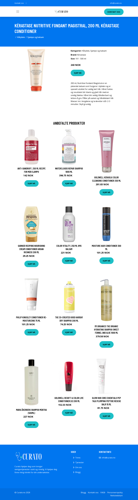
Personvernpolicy (115, 492)
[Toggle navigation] (18, 11)
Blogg (78, 472)
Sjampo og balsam (35, 37)
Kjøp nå (77, 73)
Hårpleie (21, 37)
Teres (77, 457)
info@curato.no (116, 3)
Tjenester (79, 462)
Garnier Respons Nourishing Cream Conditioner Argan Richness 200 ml (31, 249)
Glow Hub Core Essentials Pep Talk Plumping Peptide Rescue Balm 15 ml (106, 401)
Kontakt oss (114, 12)
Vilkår (102, 492)
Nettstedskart (116, 495)
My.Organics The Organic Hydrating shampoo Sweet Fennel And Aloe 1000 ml (106, 329)
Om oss (78, 467)
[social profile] (26, 3)
